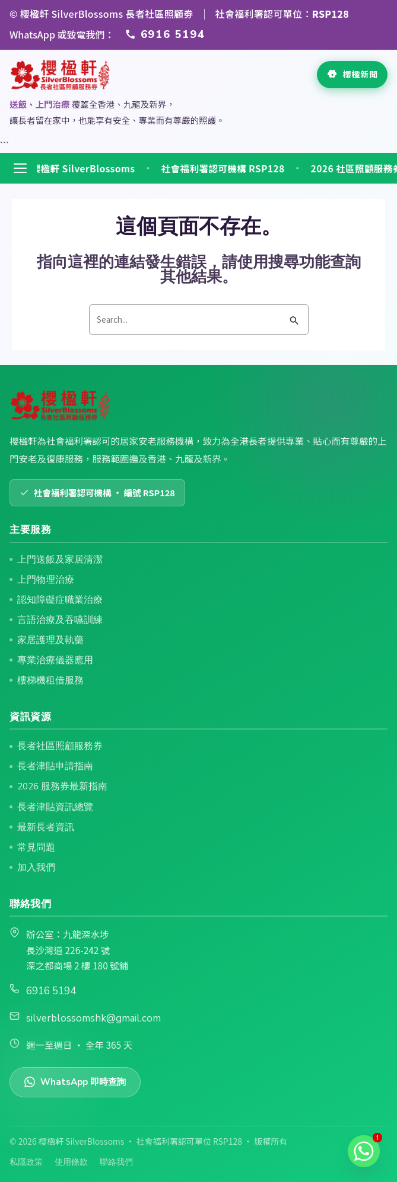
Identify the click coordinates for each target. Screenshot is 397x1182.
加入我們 (36, 867)
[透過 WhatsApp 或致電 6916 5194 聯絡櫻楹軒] (165, 34)
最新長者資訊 (45, 827)
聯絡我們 (116, 1162)
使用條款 (71, 1162)
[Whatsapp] (364, 1151)
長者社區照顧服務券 (60, 746)
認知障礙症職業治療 (60, 599)
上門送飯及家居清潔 (60, 559)
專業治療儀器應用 (55, 660)
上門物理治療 (45, 579)
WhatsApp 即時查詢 (75, 1082)
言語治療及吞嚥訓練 (60, 620)
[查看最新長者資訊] (352, 74)
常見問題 (36, 847)
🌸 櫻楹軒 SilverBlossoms (84, 169)
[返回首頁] (60, 74)
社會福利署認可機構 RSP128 (231, 169)
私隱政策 (26, 1162)
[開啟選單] (20, 168)
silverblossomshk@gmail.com (93, 1018)
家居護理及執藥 (50, 640)
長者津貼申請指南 (55, 766)
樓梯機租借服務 (50, 680)
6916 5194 (51, 991)
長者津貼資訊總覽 (55, 807)
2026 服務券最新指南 (62, 786)
